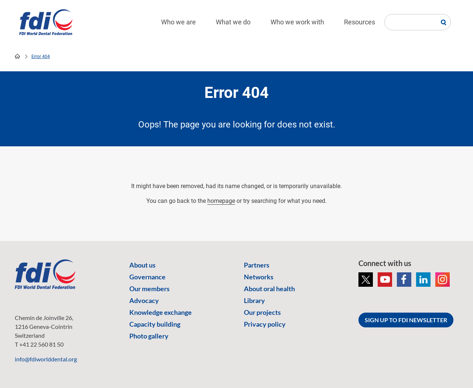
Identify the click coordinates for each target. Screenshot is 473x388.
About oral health (269, 289)
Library (254, 300)
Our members (149, 289)
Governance (147, 277)
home (17, 56)
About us (142, 265)
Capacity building (154, 324)
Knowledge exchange (160, 312)
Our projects (262, 312)
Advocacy (144, 300)
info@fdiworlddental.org (46, 359)
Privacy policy (265, 324)
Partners (256, 265)
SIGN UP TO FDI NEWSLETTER (406, 319)
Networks (258, 277)
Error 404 (40, 56)
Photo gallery (149, 336)
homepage (221, 200)
